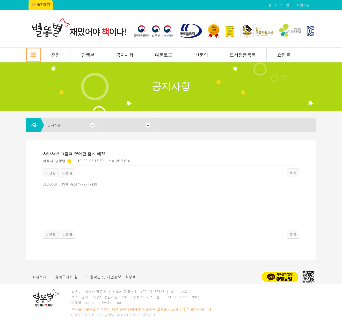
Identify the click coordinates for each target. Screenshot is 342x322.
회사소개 (39, 276)
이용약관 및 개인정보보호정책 (111, 276)
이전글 (51, 172)
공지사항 (124, 55)
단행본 (88, 55)
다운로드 (163, 55)
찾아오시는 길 (66, 276)
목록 (293, 172)
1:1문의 (201, 55)
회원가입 (303, 4)
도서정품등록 (243, 55)
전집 (55, 55)
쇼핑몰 (283, 55)
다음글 (67, 172)
